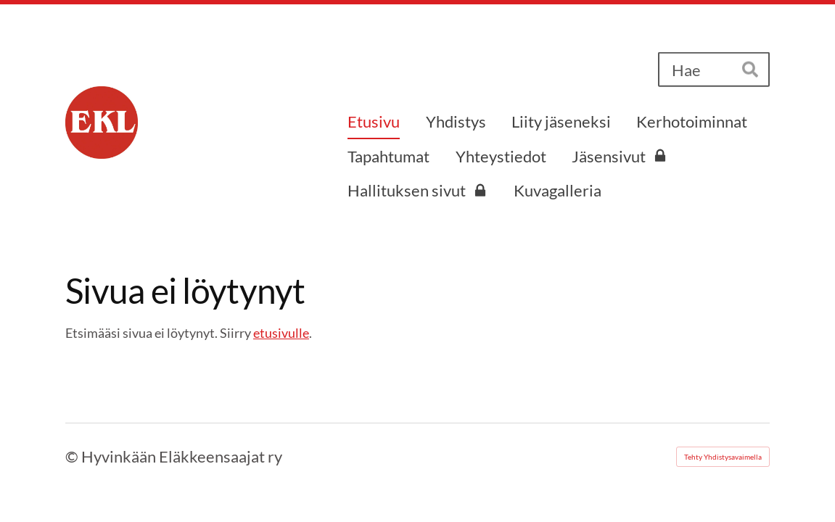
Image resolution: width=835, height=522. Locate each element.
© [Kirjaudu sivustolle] (73, 456)
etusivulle (281, 333)
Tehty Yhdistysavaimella (723, 456)
